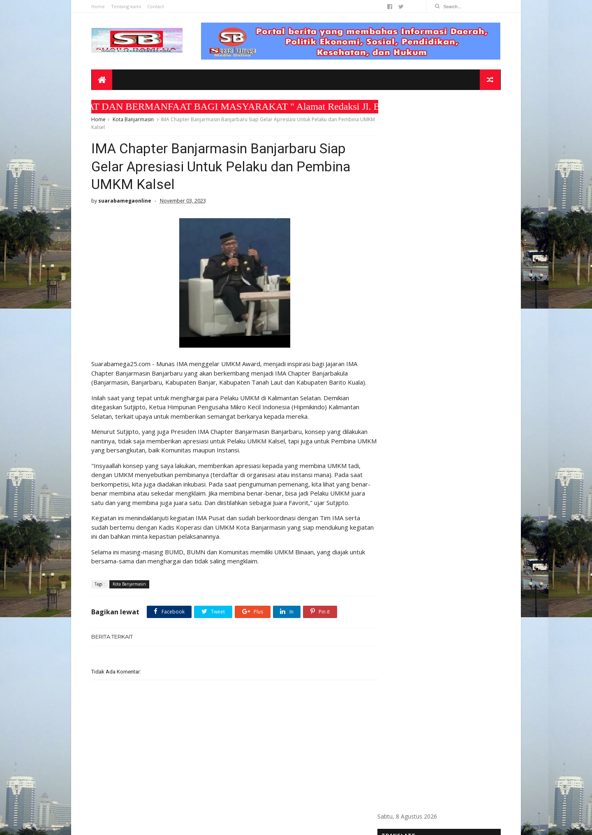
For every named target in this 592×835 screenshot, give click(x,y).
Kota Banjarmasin (134, 120)
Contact (156, 6)
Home (99, 6)
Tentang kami (127, 6)
